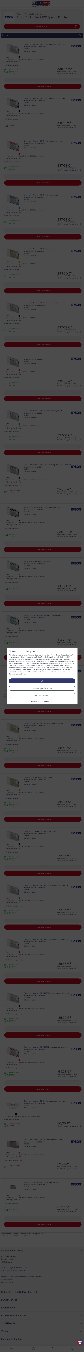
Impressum (35, 701)
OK (42, 681)
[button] (80, 1342)
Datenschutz (48, 701)
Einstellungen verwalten (42, 688)
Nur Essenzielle (42, 695)
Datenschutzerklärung (17, 674)
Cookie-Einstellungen (22, 651)
